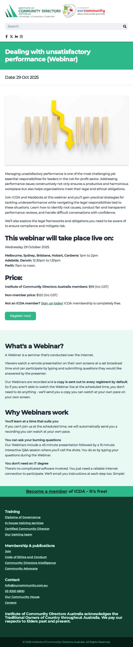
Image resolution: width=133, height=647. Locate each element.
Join (8, 551)
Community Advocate (21, 568)
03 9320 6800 (14, 591)
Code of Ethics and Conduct (26, 557)
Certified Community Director (27, 529)
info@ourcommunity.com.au (26, 585)
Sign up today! (52, 303)
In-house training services (24, 523)
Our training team (18, 534)
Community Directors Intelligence (30, 563)
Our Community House (22, 597)
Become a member (46, 491)
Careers (10, 603)
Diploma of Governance (23, 517)
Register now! (20, 316)
